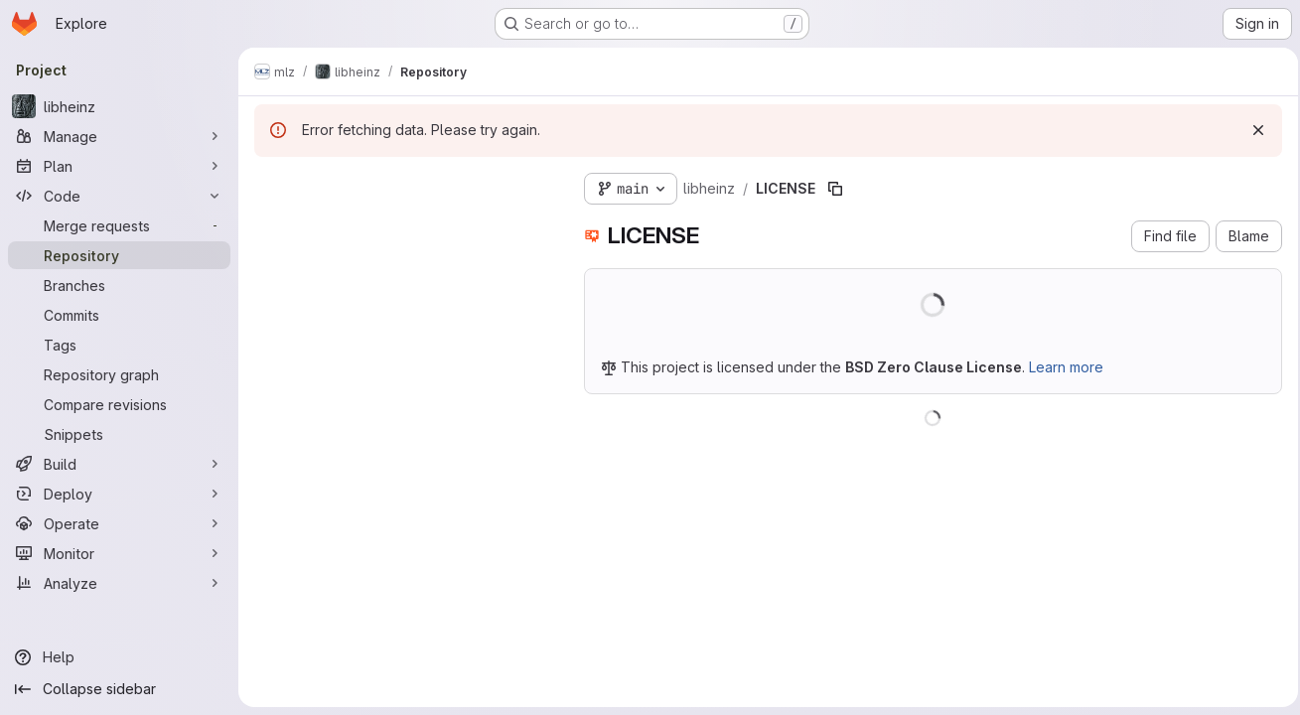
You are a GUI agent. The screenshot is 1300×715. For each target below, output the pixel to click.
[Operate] (119, 523)
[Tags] (119, 344)
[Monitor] (119, 553)
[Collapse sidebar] (119, 689)
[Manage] (119, 136)
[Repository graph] (119, 374)
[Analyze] (119, 583)
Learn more (1066, 366)
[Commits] (119, 315)
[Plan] (119, 166)
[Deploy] (119, 493)
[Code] (119, 196)
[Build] (119, 464)
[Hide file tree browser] (270, 185)
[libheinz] (119, 106)
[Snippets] (119, 434)
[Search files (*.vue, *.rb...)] (403, 224)
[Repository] (119, 255)
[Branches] (119, 285)
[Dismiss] (1252, 130)
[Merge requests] (119, 225)
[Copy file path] (835, 189)
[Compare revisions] (119, 404)
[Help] (119, 657)
